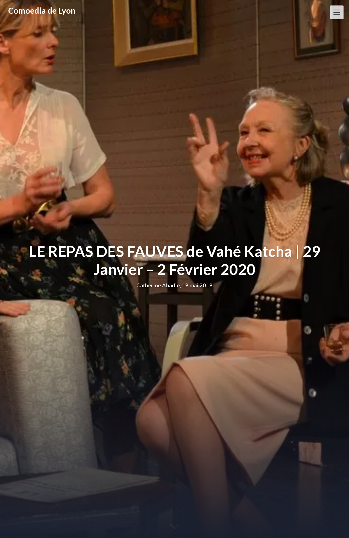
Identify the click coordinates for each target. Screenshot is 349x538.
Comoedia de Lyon (42, 10)
